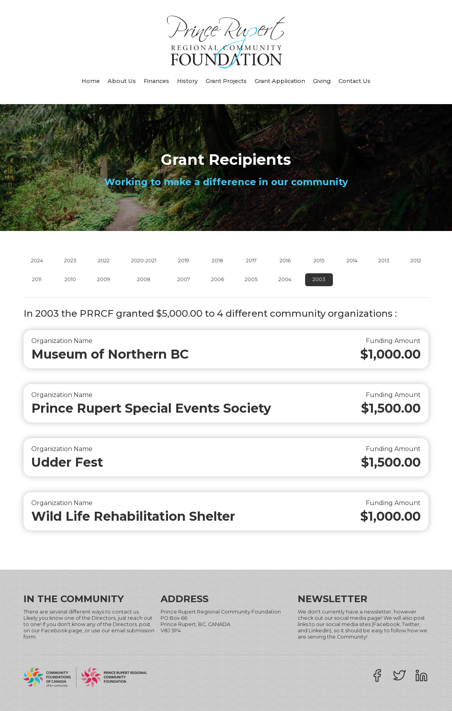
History (187, 81)
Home (90, 81)
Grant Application (280, 81)
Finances (156, 81)
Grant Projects (226, 81)
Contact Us (354, 81)
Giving (322, 81)
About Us (122, 81)
